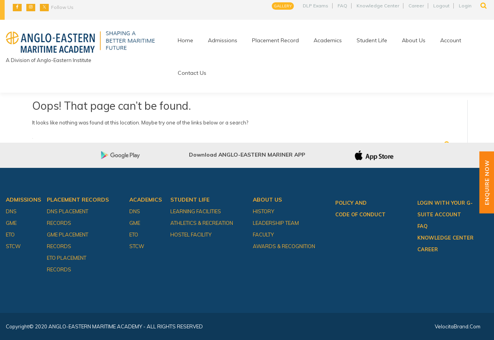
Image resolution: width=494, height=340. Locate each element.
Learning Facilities (195, 211)
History (263, 211)
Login (465, 6)
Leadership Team (276, 223)
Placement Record (275, 40)
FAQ (342, 6)
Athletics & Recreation (201, 223)
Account (450, 40)
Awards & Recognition (284, 246)
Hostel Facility (190, 234)
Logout (441, 6)
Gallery (283, 6)
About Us (413, 40)
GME (11, 223)
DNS (11, 211)
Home (185, 40)
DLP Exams (315, 6)
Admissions (222, 40)
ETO (10, 234)
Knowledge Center (378, 6)
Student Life (372, 40)
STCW (13, 246)
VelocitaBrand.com (457, 326)
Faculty (263, 234)
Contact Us (192, 72)
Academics (328, 40)
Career (416, 6)
